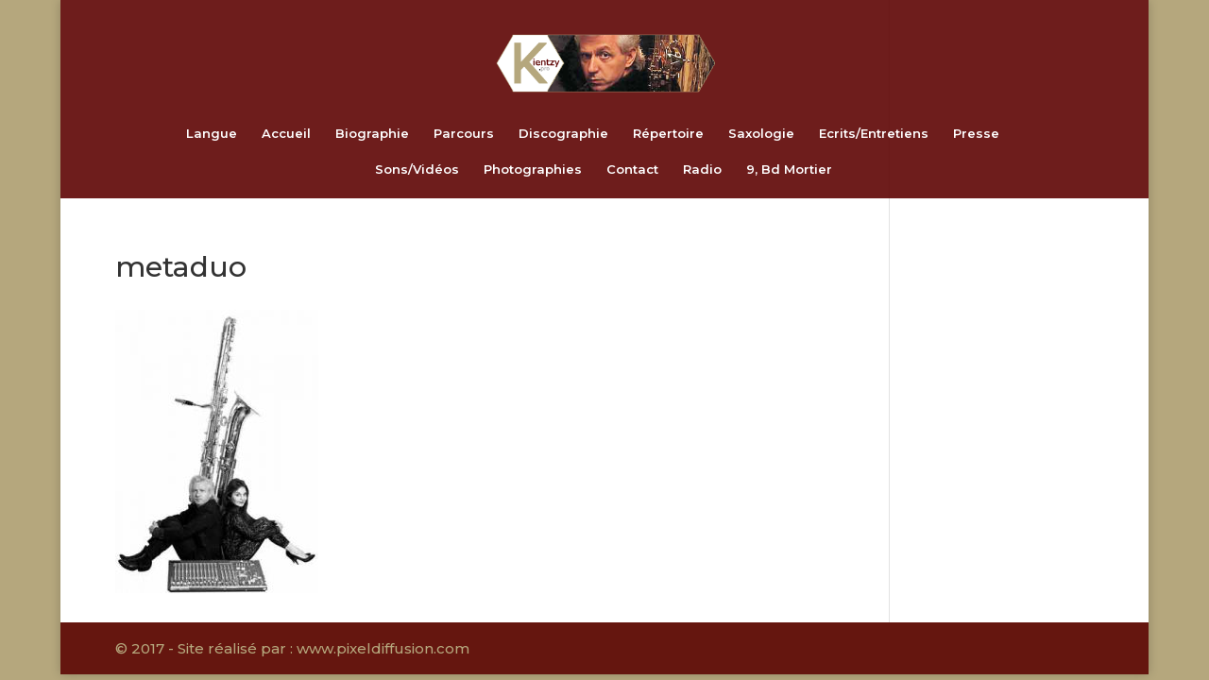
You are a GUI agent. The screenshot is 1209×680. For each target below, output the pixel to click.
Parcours (464, 134)
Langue (211, 134)
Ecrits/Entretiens (873, 134)
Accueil (286, 134)
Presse (976, 134)
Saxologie (761, 134)
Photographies (533, 169)
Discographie (563, 134)
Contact (632, 169)
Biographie (372, 134)
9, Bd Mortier (789, 169)
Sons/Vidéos (417, 169)
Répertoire (668, 134)
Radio (702, 169)
